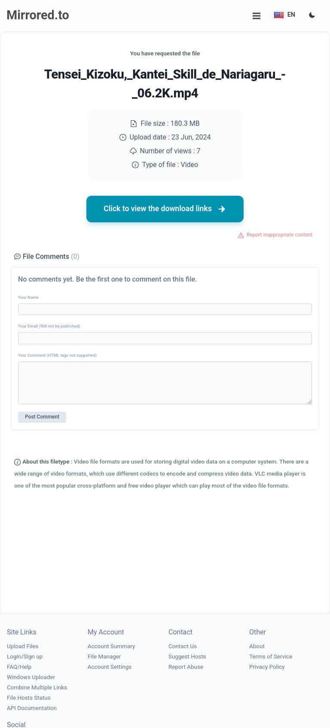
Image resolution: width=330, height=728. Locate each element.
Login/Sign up (25, 656)
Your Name (28, 297)
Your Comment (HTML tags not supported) (57, 355)
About (257, 646)
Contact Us (182, 646)
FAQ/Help (19, 667)
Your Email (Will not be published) (49, 326)
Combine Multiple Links (37, 687)
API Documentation (32, 708)
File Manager (104, 656)
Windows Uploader (31, 677)
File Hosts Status (29, 698)
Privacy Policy (267, 667)
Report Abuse (185, 667)
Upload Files (22, 646)
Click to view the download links (165, 209)
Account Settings (109, 667)
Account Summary (111, 646)
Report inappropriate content (279, 235)
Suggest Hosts (187, 656)
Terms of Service (270, 656)
